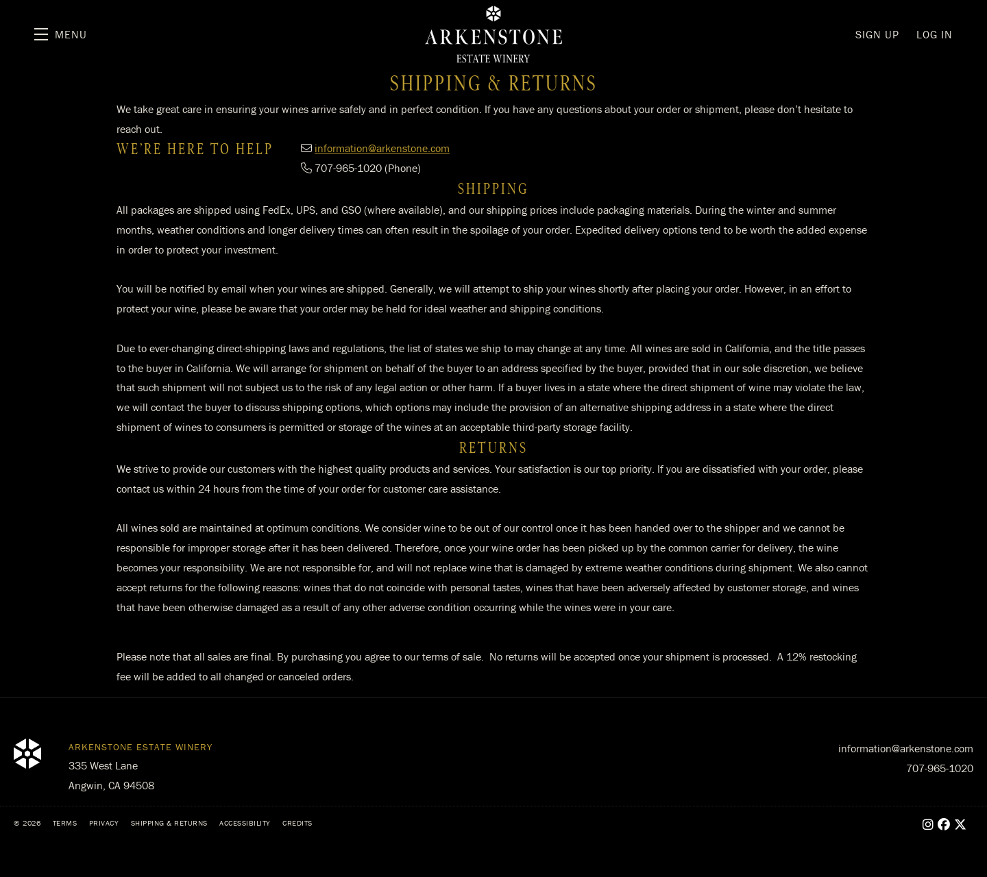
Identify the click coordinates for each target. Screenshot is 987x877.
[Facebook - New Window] (944, 824)
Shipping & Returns (169, 823)
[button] (60, 34)
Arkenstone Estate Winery (493, 34)
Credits (297, 823)
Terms (65, 823)
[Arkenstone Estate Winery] (27, 754)
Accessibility (245, 823)
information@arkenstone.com (382, 148)
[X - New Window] (960, 824)
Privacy (104, 823)
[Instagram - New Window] (928, 824)
